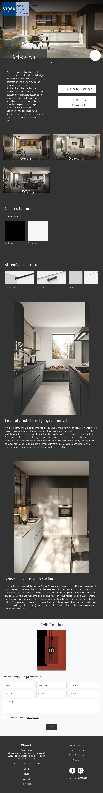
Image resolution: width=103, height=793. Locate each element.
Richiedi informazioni (77, 102)
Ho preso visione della (23, 718)
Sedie (26, 769)
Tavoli (26, 774)
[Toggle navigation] (97, 8)
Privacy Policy (33, 718)
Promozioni (26, 784)
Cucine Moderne (76, 745)
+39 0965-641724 (28, 758)
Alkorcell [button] (12, 216)
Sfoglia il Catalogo (77, 89)
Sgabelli (26, 779)
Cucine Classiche (76, 750)
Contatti (76, 760)
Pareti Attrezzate (76, 755)
